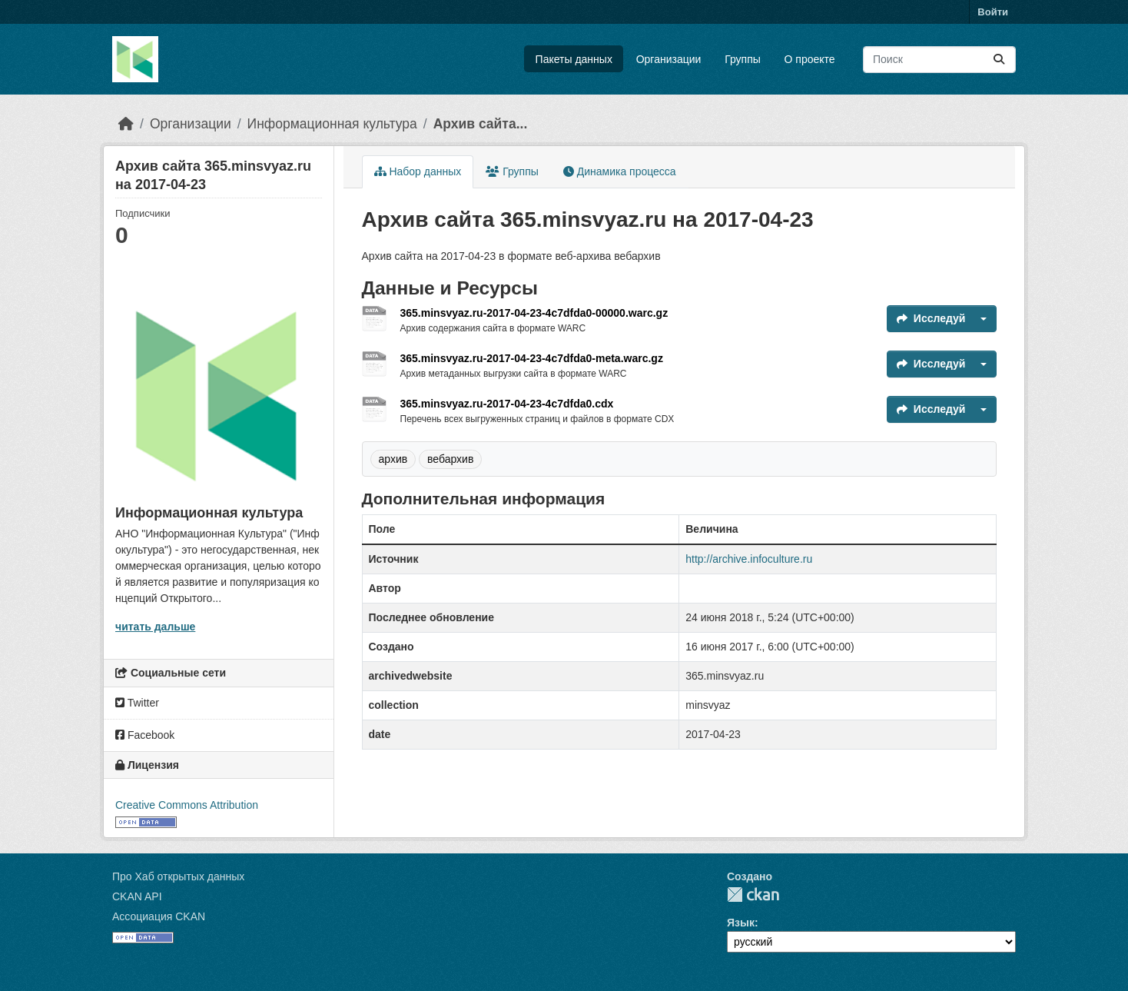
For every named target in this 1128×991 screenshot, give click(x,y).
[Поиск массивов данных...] (939, 59)
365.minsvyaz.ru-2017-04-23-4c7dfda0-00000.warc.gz (534, 313)
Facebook (144, 735)
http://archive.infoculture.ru (748, 559)
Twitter (137, 703)
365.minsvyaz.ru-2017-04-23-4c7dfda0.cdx (507, 403)
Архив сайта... (480, 123)
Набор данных (418, 171)
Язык (741, 922)
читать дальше (155, 626)
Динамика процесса (619, 171)
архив (393, 459)
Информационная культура (332, 123)
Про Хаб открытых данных (178, 876)
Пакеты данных (574, 59)
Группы (743, 59)
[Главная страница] (126, 123)
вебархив (450, 459)
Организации (669, 59)
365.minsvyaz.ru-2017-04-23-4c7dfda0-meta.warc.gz (531, 358)
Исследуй (931, 318)
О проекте (810, 59)
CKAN (753, 894)
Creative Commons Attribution (186, 805)
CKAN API (137, 896)
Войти (992, 12)
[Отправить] (999, 59)
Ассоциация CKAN (158, 916)
